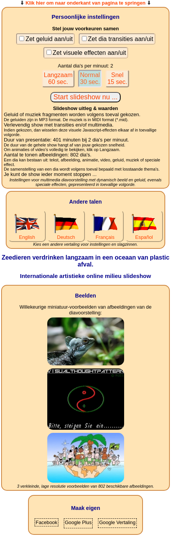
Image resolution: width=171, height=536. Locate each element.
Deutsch (66, 234)
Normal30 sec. (90, 78)
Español (144, 234)
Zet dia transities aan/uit (120, 39)
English (27, 234)
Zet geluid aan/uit (49, 39)
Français (105, 234)
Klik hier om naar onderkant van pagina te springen (85, 3)
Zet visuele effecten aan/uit (89, 52)
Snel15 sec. (117, 78)
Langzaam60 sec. (58, 78)
